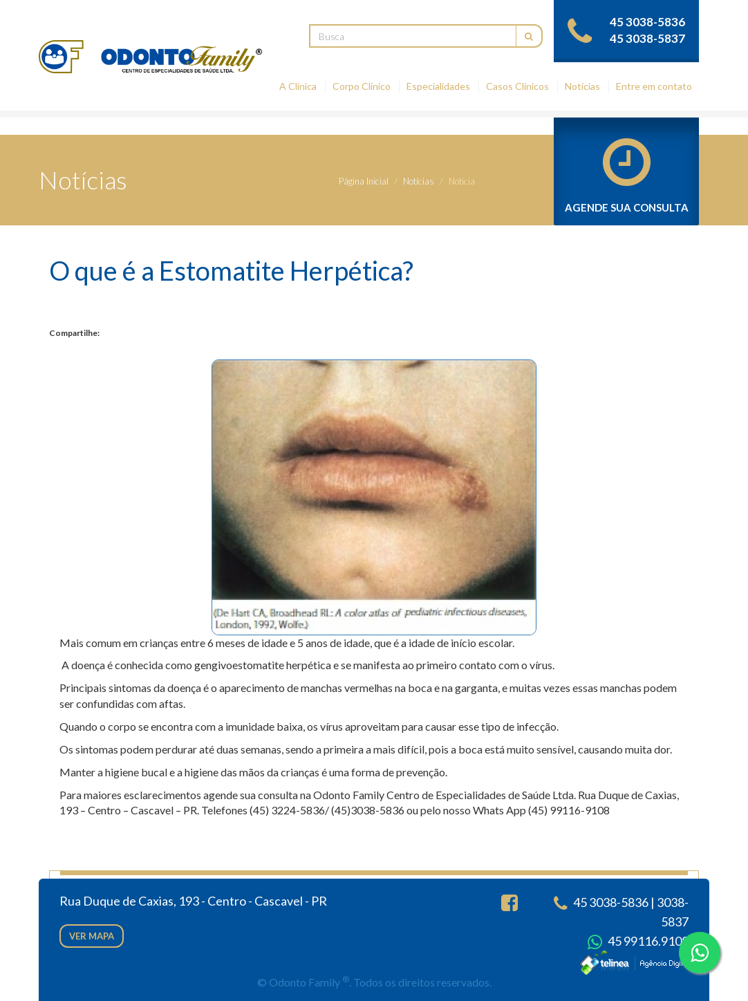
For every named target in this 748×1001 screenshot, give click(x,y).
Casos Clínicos (517, 86)
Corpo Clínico (362, 86)
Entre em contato (654, 86)
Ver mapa (91, 936)
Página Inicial (364, 181)
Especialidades (438, 86)
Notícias (582, 86)
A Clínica (298, 86)
